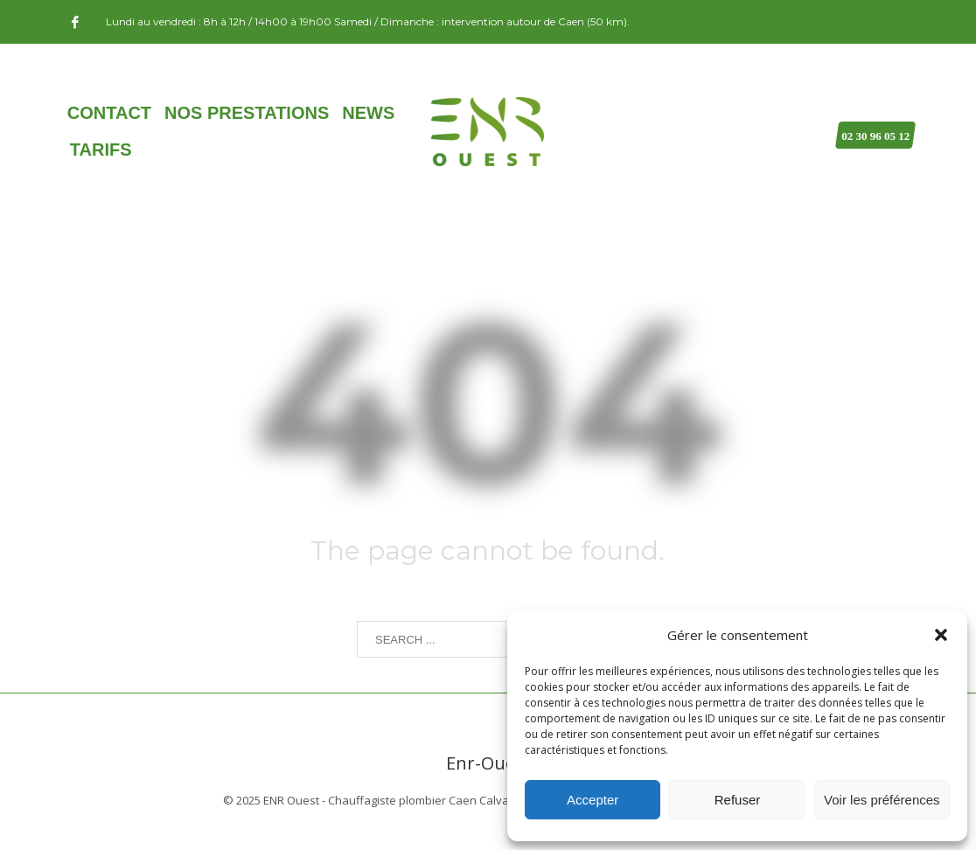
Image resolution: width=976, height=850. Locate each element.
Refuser (738, 799)
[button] (941, 635)
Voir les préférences (882, 799)
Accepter (592, 799)
